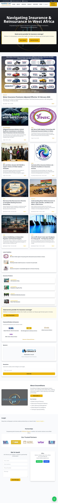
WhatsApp (45, 461)
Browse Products (53, 4)
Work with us (42, 395)
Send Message (9, 479)
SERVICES (24, 4)
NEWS (40, 4)
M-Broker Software (26, 431)
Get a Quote (23, 40)
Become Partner (34, 40)
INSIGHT (30, 4)
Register (55, 1)
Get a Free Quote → (11, 315)
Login (51, 1)
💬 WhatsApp (25, 1)
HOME (13, 4)
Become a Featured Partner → (29, 339)
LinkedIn (53, 461)
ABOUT (18, 4)
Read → (53, 109)
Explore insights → (40, 421)
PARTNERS (35, 4)
